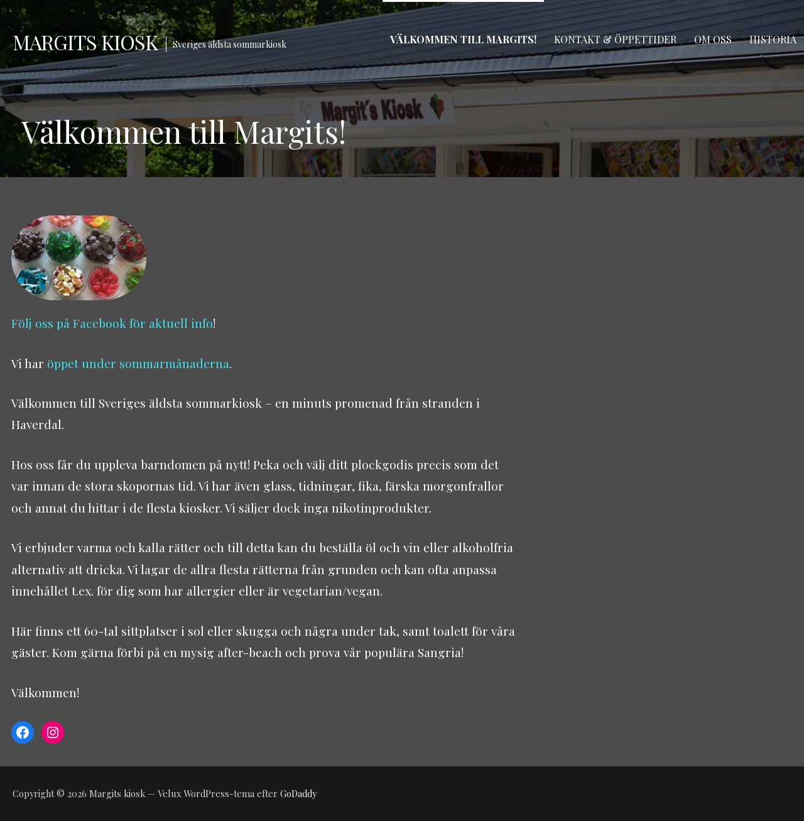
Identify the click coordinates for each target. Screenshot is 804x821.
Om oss (713, 39)
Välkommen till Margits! (463, 39)
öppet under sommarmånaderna (138, 363)
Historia (772, 39)
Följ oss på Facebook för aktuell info (112, 323)
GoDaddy (298, 794)
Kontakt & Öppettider (615, 39)
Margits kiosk (85, 41)
